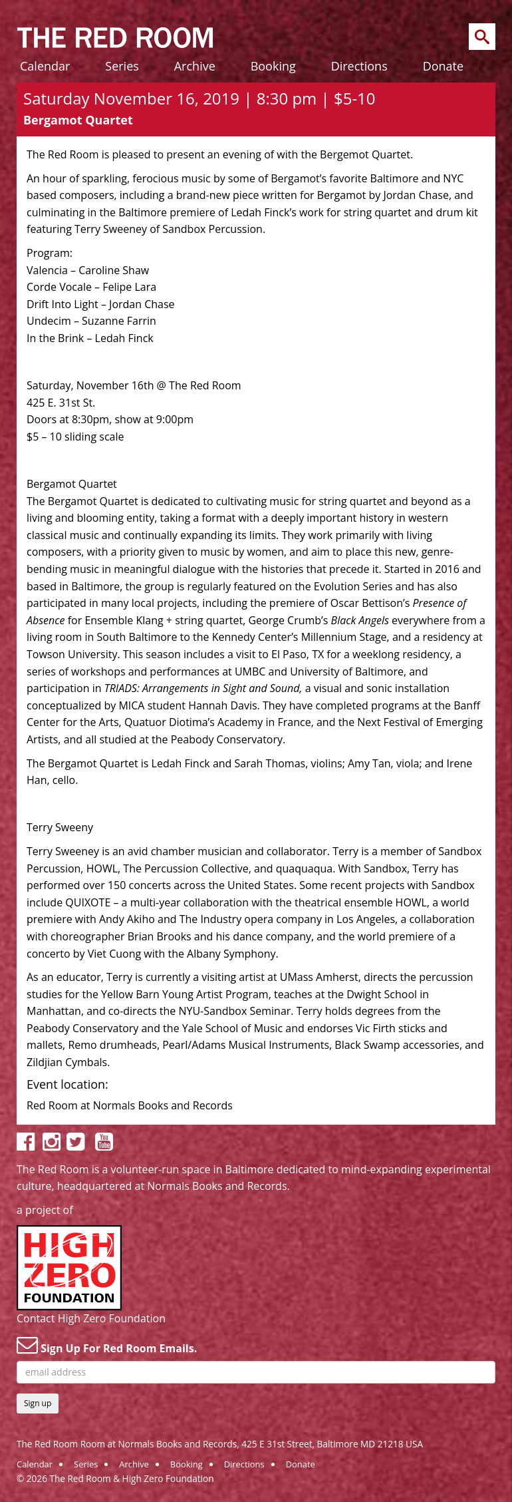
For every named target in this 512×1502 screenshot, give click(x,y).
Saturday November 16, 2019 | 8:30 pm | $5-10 (199, 98)
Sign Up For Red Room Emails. (107, 1345)
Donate (443, 66)
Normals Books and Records (217, 1186)
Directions (359, 66)
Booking (273, 66)
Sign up (37, 1403)
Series (122, 66)
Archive (194, 66)
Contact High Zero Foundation (91, 1318)
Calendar (45, 66)
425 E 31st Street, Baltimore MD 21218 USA (332, 1443)
